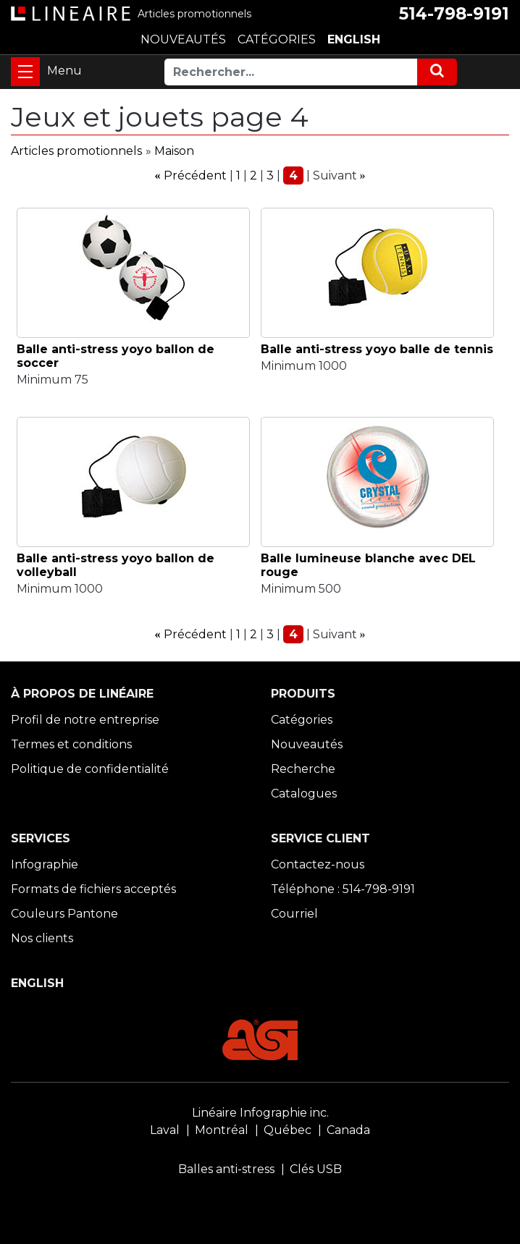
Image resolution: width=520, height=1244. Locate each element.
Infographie (44, 864)
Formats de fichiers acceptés (93, 889)
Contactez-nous (317, 864)
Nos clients (42, 938)
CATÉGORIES (277, 39)
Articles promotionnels (76, 151)
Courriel (294, 914)
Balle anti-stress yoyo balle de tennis (377, 349)
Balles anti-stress (226, 1169)
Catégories (301, 720)
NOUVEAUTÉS (183, 39)
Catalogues (304, 793)
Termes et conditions (71, 744)
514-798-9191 (454, 14)
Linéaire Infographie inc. (260, 1113)
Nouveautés (307, 744)
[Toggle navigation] (25, 71)
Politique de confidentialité (90, 769)
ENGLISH (353, 39)
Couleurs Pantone (64, 914)
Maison (174, 151)
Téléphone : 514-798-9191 (343, 889)
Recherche (303, 769)
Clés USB (316, 1169)
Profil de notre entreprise (85, 720)
